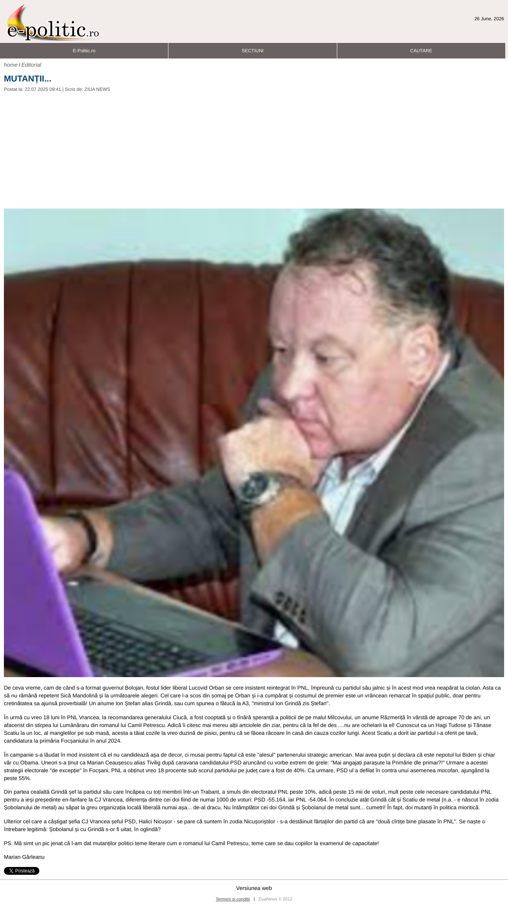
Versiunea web (254, 888)
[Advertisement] (254, 150)
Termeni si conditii (233, 899)
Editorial (31, 64)
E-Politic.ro (84, 48)
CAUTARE (421, 48)
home (11, 64)
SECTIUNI (253, 48)
